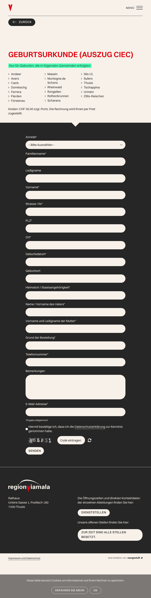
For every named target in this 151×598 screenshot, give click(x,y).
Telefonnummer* (37, 354)
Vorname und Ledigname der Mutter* (51, 321)
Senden (35, 450)
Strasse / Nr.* (34, 204)
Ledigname (33, 170)
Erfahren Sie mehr (69, 590)
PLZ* (29, 221)
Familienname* (36, 154)
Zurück (25, 22)
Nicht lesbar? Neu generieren (89, 440)
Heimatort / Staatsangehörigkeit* (48, 287)
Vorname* (32, 187)
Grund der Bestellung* (40, 337)
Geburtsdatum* (36, 254)
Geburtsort (33, 271)
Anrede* (31, 137)
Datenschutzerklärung (90, 427)
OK (95, 590)
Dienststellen (93, 512)
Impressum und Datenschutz (24, 558)
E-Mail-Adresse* (37, 404)
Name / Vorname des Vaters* (45, 304)
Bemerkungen (35, 371)
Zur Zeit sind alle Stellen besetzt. (103, 535)
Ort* (28, 237)
